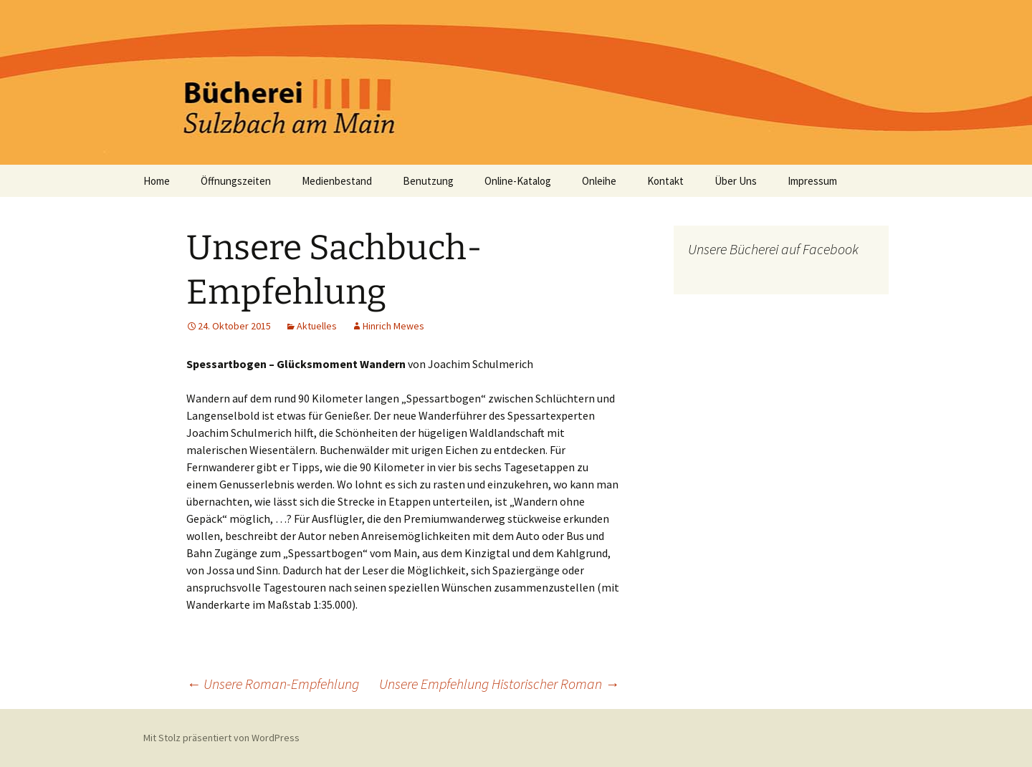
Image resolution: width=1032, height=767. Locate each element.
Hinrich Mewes (393, 325)
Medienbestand (337, 181)
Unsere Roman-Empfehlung (272, 684)
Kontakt (665, 181)
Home (156, 181)
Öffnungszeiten (236, 181)
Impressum (812, 181)
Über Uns (736, 181)
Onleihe (599, 181)
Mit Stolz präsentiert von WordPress (221, 737)
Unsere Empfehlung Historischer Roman (499, 684)
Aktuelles (317, 325)
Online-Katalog (517, 181)
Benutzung (428, 181)
